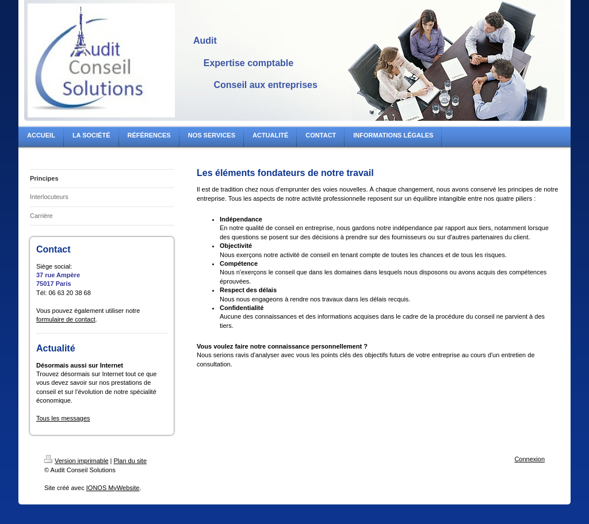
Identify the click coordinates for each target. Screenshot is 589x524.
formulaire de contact (65, 319)
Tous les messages (63, 418)
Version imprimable (76, 460)
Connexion (529, 459)
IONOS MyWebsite (113, 487)
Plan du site (130, 460)
